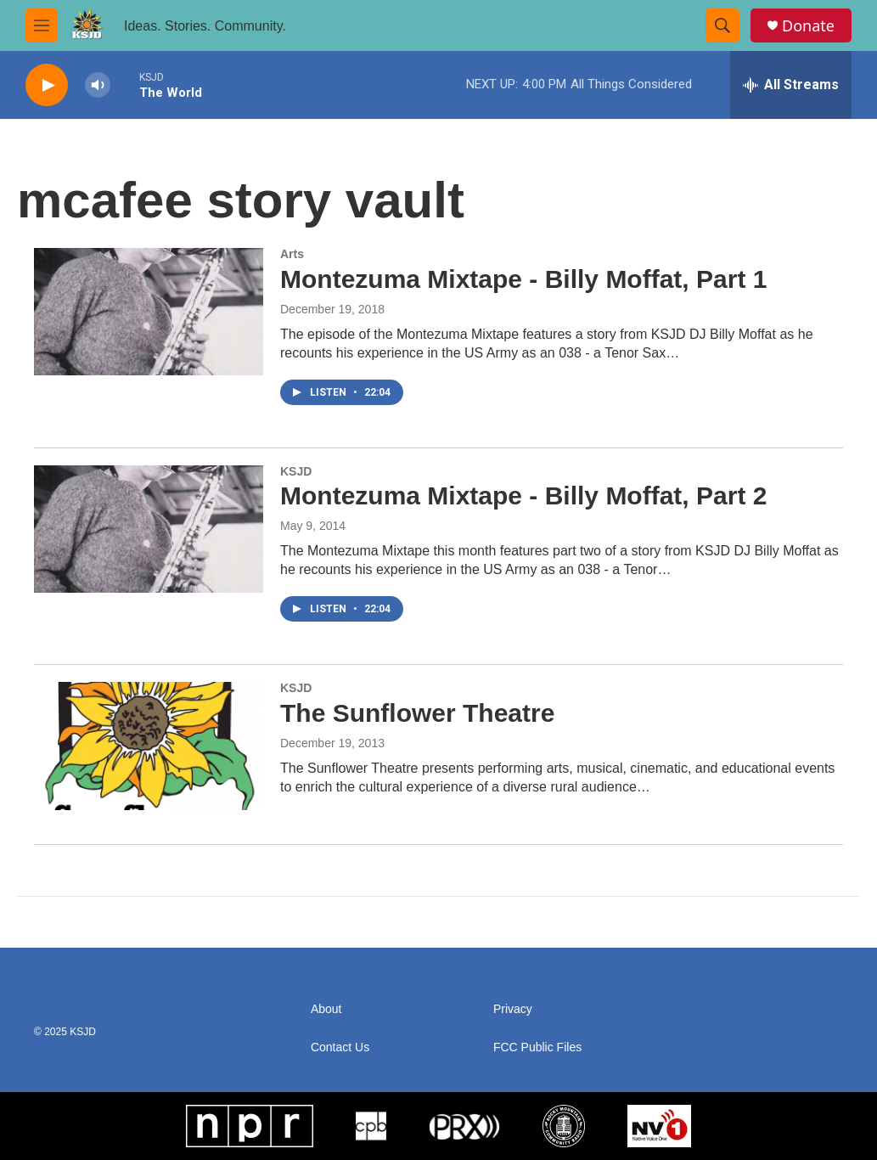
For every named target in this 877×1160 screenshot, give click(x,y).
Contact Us (340, 1047)
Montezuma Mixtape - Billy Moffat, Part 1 (523, 279)
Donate (808, 26)
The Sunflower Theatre (417, 713)
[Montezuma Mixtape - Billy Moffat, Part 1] (148, 311)
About (326, 1009)
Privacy (512, 1009)
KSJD (296, 471)
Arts (292, 254)
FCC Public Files (537, 1047)
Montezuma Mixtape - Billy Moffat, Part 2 (523, 495)
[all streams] (791, 85)
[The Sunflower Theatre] (148, 745)
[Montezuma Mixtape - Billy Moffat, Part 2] (148, 529)
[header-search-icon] (722, 25)
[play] (46, 85)
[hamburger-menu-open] (41, 25)
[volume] (97, 85)
